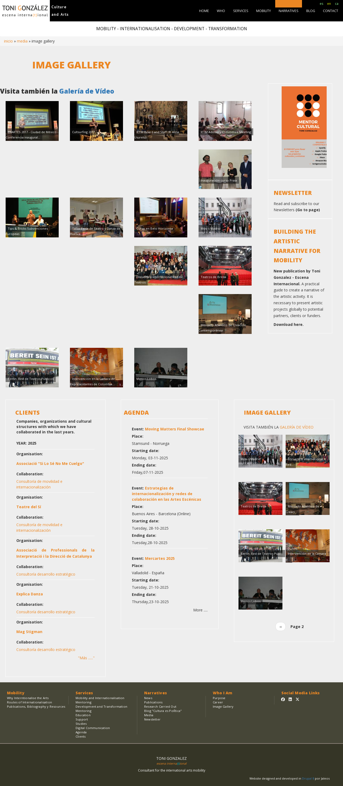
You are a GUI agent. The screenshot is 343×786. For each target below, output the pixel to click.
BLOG (310, 11)
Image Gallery (267, 412)
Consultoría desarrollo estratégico (45, 574)
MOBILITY (263, 11)
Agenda (81, 732)
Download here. (289, 324)
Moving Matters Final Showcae (174, 428)
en (329, 3)
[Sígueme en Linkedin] (290, 699)
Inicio (8, 41)
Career (218, 702)
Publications (153, 702)
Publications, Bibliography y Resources (36, 706)
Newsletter (152, 719)
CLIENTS (27, 412)
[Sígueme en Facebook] (283, 699)
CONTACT (330, 11)
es (321, 3)
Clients (80, 736)
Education (83, 715)
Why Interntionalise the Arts (28, 698)
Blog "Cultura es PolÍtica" (163, 711)
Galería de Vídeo (86, 91)
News (148, 698)
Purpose (219, 698)
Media (148, 715)
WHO (221, 11)
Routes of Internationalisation (29, 702)
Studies (81, 724)
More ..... (200, 609)
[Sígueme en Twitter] (297, 699)
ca (336, 3)
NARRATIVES (289, 11)
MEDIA (22, 41)
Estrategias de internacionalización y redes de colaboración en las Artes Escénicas (166, 494)
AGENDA (136, 412)
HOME (204, 11)
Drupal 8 (308, 778)
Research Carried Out (160, 706)
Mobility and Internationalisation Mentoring (100, 700)
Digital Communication (93, 728)
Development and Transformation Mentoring (101, 708)
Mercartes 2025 (160, 558)
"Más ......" (86, 657)
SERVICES (240, 11)
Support (82, 719)
